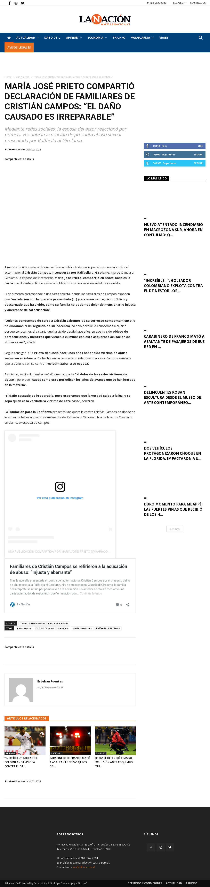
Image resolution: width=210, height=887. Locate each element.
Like (200, 145)
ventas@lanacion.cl (84, 867)
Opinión (74, 37)
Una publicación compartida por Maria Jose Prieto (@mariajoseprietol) (66, 551)
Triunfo (119, 37)
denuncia (63, 628)
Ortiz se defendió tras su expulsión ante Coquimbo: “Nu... (114, 762)
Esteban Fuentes (15, 149)
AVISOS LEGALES (19, 47)
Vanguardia (142, 37)
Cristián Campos (44, 628)
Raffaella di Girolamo (108, 628)
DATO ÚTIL (52, 37)
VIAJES (163, 37)
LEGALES (179, 2)
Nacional (56, 753)
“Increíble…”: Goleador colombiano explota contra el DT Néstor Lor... (173, 285)
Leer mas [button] (174, 529)
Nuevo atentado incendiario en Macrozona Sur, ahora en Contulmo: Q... (173, 229)
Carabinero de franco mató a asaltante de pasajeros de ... (70, 762)
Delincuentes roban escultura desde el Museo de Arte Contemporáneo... (172, 397)
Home (8, 77)
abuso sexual (23, 628)
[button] (200, 38)
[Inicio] (9, 38)
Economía (97, 37)
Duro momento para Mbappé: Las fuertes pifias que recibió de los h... (173, 509)
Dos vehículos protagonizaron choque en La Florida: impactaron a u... (172, 453)
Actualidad (27, 37)
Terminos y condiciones (145, 883)
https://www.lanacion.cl (50, 687)
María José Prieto (82, 628)
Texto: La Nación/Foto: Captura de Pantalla (44, 623)
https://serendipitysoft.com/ (70, 883)
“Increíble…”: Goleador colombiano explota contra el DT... (21, 762)
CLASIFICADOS (197, 2)
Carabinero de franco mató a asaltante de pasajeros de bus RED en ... (174, 341)
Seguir (198, 154)
